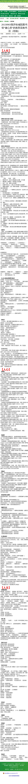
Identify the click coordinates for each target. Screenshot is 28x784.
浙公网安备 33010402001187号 (11, 773)
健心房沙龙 (22, 18)
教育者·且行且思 (21, 13)
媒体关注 (11, 15)
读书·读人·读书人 (4, 15)
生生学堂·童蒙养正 (13, 11)
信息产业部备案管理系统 (14, 775)
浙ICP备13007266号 (19, 769)
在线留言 (19, 15)
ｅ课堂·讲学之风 (13, 13)
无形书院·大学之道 (22, 11)
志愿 (15, 15)
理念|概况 (6, 21)
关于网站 (6, 11)
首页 (2, 11)
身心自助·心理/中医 (5, 13)
